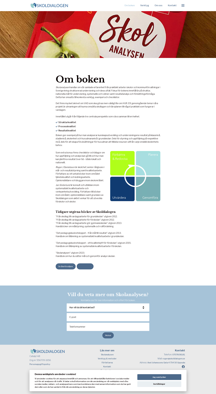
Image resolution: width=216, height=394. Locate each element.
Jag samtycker (159, 377)
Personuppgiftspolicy (39, 364)
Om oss (158, 5)
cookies (49, 378)
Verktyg (144, 5)
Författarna (107, 362)
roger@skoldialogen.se (174, 358)
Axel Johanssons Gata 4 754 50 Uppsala (166, 362)
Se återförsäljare (65, 266)
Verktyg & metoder (107, 358)
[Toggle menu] (183, 6)
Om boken (129, 5)
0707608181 (178, 354)
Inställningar (159, 384)
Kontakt (172, 5)
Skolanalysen (107, 354)
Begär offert (85, 266)
